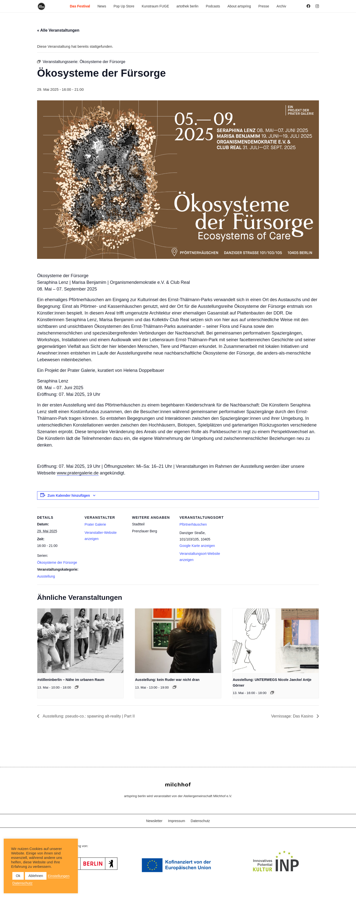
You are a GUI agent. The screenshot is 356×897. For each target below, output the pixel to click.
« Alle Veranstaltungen (58, 30)
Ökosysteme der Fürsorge (57, 562)
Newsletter (154, 821)
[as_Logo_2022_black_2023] (41, 6)
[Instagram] (317, 6)
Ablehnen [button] (35, 876)
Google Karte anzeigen (197, 546)
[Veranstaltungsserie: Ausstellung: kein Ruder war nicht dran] (174, 687)
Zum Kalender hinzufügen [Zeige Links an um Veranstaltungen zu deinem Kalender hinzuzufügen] (68, 495)
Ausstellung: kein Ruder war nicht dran (167, 680)
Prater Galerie (95, 524)
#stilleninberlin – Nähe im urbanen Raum (70, 680)
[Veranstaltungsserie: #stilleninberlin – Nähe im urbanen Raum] (76, 687)
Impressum (176, 821)
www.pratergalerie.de (78, 473)
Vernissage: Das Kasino (292, 716)
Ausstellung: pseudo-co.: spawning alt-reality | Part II (88, 716)
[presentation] (80, 640)
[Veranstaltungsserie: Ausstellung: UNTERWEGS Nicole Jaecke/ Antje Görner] (272, 692)
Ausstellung (46, 576)
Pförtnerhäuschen (193, 524)
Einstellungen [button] (58, 876)
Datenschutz (200, 821)
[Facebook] (308, 6)
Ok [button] (18, 876)
